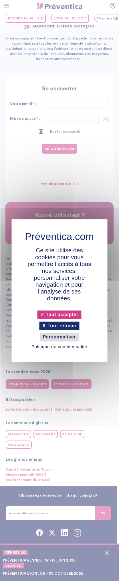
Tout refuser (59, 326)
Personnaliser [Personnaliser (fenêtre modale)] (59, 337)
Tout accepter (59, 314)
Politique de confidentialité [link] (59, 346)
